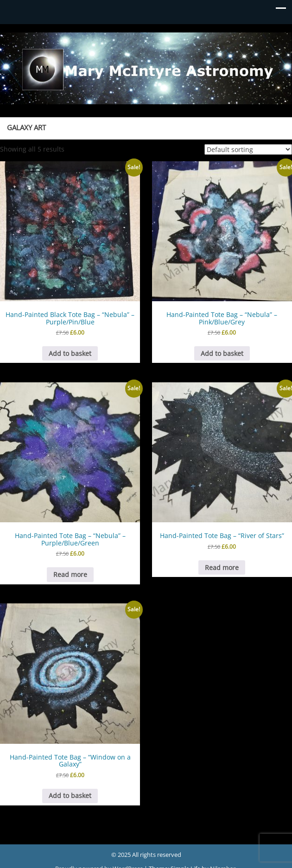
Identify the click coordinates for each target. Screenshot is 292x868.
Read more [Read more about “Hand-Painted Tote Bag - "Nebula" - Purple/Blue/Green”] (70, 574)
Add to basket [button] (70, 353)
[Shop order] (248, 149)
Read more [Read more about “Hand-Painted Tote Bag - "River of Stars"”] (222, 567)
